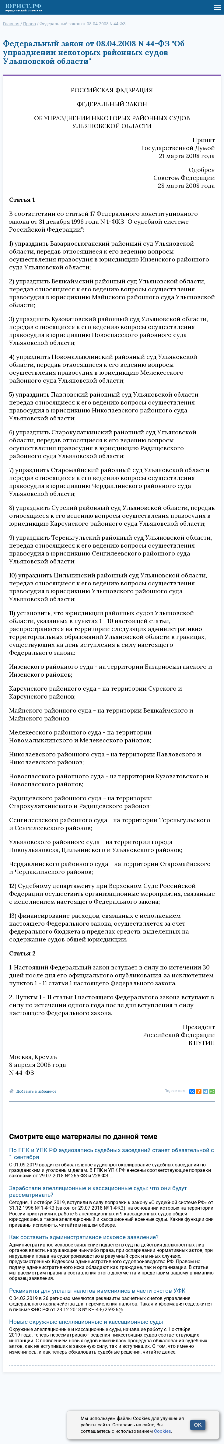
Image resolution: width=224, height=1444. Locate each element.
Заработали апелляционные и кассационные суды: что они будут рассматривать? (98, 1191)
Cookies (162, 1431)
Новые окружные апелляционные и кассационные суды (86, 1321)
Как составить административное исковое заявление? (84, 1237)
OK (198, 1425)
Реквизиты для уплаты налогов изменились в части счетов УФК (97, 1290)
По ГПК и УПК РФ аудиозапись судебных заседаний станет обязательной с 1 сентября (111, 1153)
